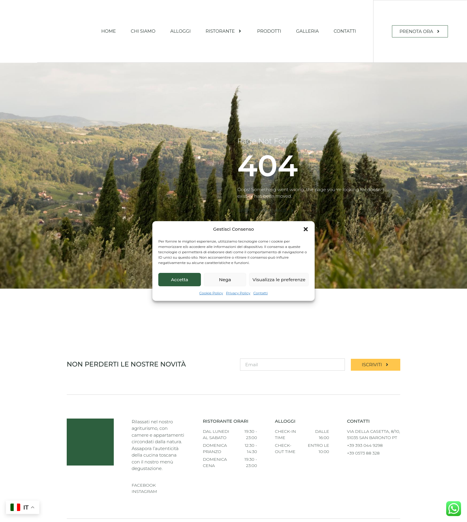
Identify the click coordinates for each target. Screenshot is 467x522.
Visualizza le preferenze (279, 283)
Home (108, 31)
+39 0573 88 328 (363, 452)
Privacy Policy (238, 296)
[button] (306, 229)
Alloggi (180, 31)
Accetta (179, 283)
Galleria (307, 31)
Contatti (260, 296)
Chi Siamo (143, 31)
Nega (225, 283)
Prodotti (269, 31)
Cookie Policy (211, 296)
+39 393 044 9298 (365, 445)
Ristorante (224, 31)
